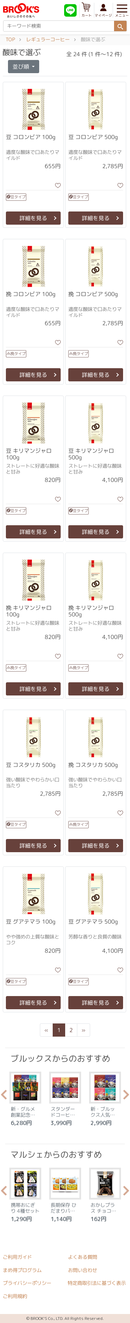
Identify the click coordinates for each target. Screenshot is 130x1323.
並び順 (21, 66)
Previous (3, 1096)
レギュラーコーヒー (48, 39)
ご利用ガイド (17, 1257)
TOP (10, 39)
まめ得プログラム (22, 1269)
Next (126, 1096)
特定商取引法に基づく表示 (97, 1283)
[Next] (83, 1030)
